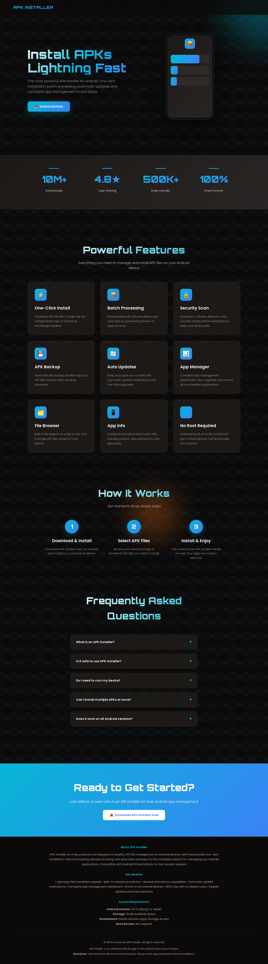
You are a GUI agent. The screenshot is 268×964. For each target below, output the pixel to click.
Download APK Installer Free (134, 815)
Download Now (49, 106)
